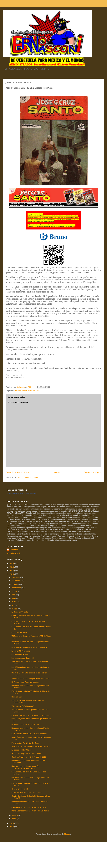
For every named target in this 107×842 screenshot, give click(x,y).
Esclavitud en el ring (19, 654)
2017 (12, 571)
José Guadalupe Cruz (30, 391)
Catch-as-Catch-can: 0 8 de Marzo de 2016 (28, 757)
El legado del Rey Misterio (21, 750)
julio (14, 595)
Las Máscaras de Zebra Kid (22, 658)
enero (14, 819)
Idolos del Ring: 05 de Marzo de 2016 (26, 792)
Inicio (56, 472)
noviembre (16, 581)
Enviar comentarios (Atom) (27, 478)
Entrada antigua (92, 472)
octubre (15, 584)
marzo (15, 609)
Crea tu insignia (31, 493)
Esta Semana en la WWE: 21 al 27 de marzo (29, 647)
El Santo (17, 391)
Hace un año (16, 697)
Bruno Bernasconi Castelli (16, 493)
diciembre (16, 577)
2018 (12, 567)
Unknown (14, 550)
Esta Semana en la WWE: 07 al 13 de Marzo (29, 734)
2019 (12, 564)
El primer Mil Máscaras (20, 651)
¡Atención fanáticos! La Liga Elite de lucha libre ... (31, 678)
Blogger (67, 834)
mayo (14, 602)
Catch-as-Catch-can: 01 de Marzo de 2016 (28, 807)
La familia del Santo (19, 632)
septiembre (16, 588)
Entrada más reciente (18, 472)
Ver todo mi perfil (14, 553)
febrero (15, 815)
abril (14, 605)
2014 (12, 827)
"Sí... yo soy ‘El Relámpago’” (22, 706)
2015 (12, 823)
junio (14, 598)
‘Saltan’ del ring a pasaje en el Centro (26, 753)
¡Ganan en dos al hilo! (20, 789)
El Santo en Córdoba (19, 612)
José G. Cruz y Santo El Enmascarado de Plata (30, 746)
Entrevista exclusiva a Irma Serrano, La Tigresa (30, 715)
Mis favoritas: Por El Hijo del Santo (25, 743)
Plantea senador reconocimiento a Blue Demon (30, 811)
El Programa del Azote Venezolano (25, 682)
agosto (15, 591)
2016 (12, 574)
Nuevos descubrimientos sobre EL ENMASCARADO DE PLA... (25, 767)
